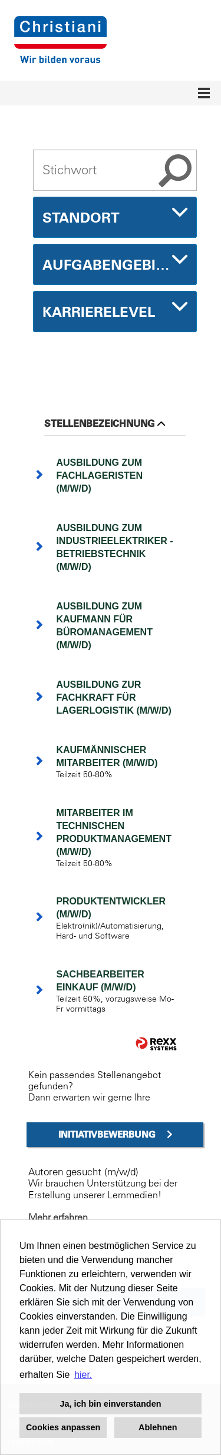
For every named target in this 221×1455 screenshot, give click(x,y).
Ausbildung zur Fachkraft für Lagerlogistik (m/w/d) (113, 697)
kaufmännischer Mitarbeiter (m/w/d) (106, 756)
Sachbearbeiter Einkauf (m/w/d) (100, 980)
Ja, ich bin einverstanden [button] (110, 1403)
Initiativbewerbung (107, 1134)
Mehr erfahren (58, 1217)
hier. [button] (83, 1375)
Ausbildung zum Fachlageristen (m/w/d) (99, 475)
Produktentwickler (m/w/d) (111, 907)
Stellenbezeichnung (104, 423)
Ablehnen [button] (157, 1427)
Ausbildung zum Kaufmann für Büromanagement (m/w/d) (104, 625)
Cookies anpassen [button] (63, 1427)
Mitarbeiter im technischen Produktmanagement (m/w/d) (113, 832)
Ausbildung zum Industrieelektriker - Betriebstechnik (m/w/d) (114, 547)
